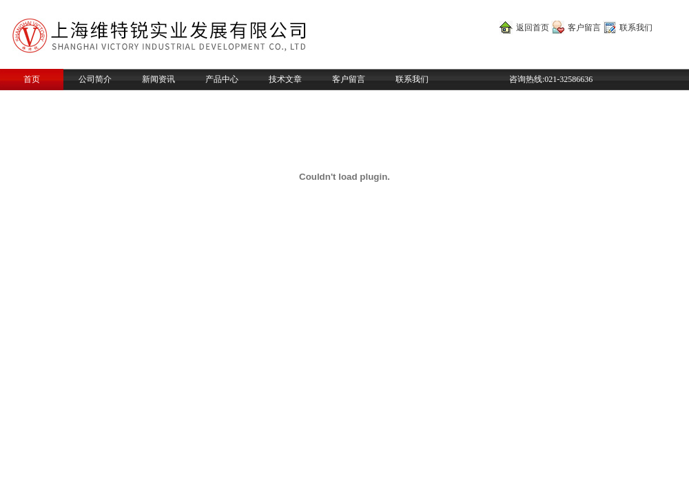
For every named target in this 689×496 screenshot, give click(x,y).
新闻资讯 (158, 79)
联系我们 (635, 27)
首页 (31, 79)
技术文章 (285, 79)
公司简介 (95, 79)
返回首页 (532, 27)
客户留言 (584, 27)
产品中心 (221, 79)
